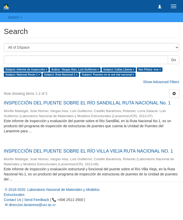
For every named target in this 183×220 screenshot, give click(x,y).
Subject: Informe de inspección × (26, 69)
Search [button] (15, 17)
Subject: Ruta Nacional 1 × (61, 74)
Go (173, 60)
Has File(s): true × (149, 69)
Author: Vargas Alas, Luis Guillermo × (75, 69)
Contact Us (12, 200)
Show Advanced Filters (161, 82)
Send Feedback (36, 200)
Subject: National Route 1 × (22, 74)
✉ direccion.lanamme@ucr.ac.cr (30, 205)
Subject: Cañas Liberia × (118, 69)
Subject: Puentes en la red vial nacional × (108, 74)
